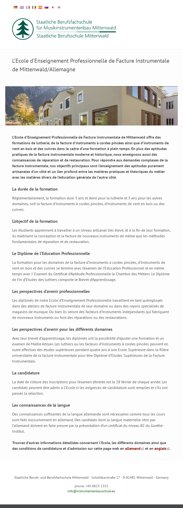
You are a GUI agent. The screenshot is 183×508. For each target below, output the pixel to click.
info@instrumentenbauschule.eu (91, 491)
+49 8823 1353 (97, 486)
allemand (133, 448)
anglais (160, 448)
